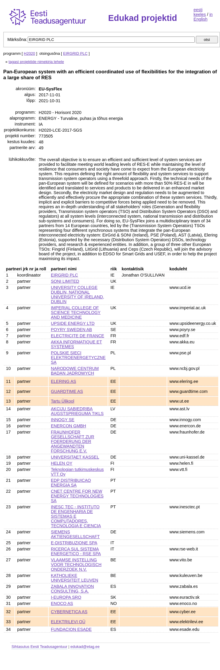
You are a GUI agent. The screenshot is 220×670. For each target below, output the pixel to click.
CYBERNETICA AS (69, 611)
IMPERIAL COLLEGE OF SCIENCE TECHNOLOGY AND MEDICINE (76, 312)
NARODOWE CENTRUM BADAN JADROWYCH (75, 370)
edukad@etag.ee (85, 646)
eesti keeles (199, 12)
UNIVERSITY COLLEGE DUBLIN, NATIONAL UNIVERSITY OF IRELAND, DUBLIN (77, 294)
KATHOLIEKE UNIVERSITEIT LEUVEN (74, 578)
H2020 (29, 53)
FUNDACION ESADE (71, 629)
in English (203, 16)
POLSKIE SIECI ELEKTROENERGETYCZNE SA (78, 357)
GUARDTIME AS (67, 391)
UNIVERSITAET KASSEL (75, 457)
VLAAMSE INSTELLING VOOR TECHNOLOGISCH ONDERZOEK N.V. (76, 564)
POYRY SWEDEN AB (71, 329)
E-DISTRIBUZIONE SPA (74, 542)
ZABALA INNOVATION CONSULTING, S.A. (72, 588)
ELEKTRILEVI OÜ (68, 621)
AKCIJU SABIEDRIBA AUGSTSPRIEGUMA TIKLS (77, 411)
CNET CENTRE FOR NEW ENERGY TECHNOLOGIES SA (77, 496)
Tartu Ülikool (62, 401)
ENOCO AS (62, 603)
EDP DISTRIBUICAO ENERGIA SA (71, 482)
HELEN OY (62, 463)
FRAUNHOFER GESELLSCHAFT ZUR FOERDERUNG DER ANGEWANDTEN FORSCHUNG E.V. (72, 441)
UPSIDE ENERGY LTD (73, 323)
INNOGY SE (63, 419)
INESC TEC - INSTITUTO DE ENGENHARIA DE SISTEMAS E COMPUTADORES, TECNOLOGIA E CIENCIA (76, 516)
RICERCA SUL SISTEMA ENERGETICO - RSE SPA (76, 551)
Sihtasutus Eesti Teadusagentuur (39, 646)
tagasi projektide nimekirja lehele (36, 61)
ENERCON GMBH (68, 425)
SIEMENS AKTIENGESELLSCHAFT (75, 534)
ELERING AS (63, 381)
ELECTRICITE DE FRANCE (77, 335)
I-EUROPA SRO (66, 597)
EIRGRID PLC (75, 53)
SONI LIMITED (65, 281)
